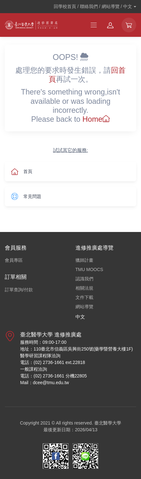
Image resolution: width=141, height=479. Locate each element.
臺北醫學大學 (107, 422)
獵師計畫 (84, 260)
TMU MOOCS (89, 269)
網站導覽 (84, 306)
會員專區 (14, 260)
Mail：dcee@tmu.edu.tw (44, 382)
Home (96, 119)
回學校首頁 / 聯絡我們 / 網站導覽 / (93, 6)
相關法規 (84, 288)
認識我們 (84, 278)
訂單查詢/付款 (19, 289)
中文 (80, 316)
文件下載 (84, 297)
